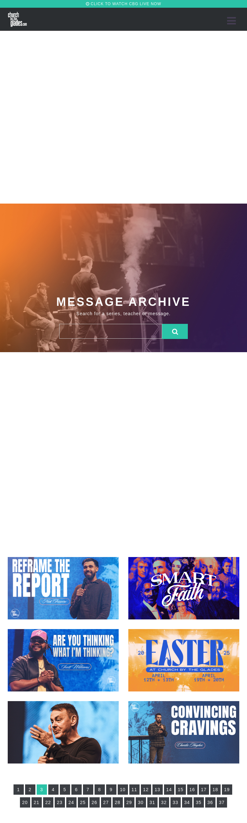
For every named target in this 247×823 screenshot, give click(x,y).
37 (222, 802)
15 (181, 789)
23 (60, 802)
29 (129, 802)
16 (192, 789)
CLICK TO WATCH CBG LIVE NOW (123, 4)
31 (152, 802)
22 (48, 802)
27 (106, 802)
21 (37, 802)
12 (146, 789)
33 (175, 802)
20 (25, 802)
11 (134, 789)
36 (210, 802)
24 (71, 802)
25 (83, 802)
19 (227, 789)
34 (187, 802)
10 (123, 789)
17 (204, 789)
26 (94, 802)
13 (157, 789)
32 (164, 802)
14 (169, 789)
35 (199, 802)
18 (215, 789)
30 (141, 802)
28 (118, 802)
